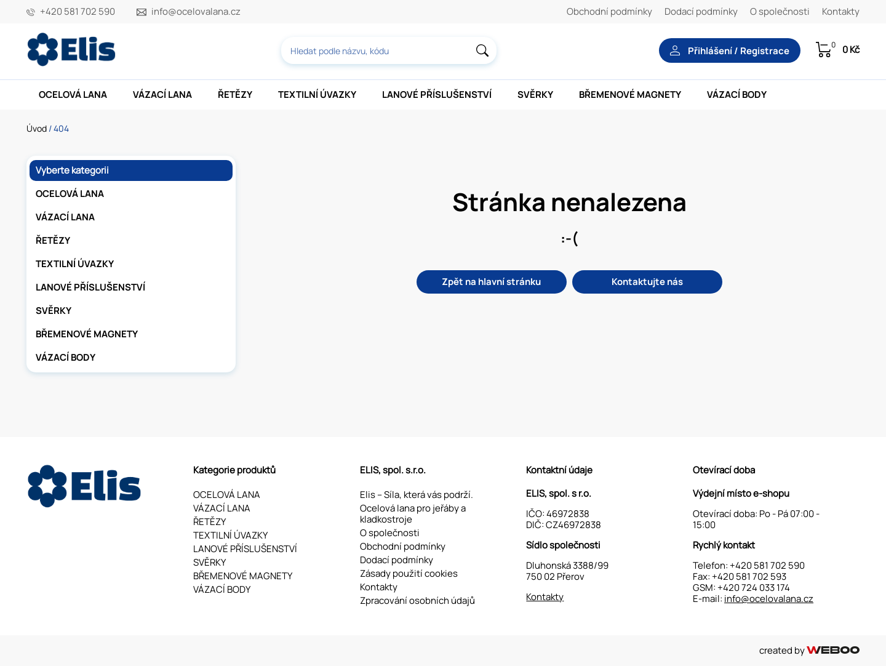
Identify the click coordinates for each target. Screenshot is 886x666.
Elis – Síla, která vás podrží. (416, 494)
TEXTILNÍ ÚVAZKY (317, 94)
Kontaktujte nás (647, 281)
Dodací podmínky (701, 11)
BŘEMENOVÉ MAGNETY (630, 94)
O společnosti (780, 11)
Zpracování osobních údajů (417, 600)
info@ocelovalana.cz (196, 11)
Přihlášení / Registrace (729, 50)
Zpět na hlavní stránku (491, 281)
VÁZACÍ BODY (737, 94)
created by (809, 650)
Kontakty (841, 11)
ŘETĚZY (235, 94)
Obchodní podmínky (609, 11)
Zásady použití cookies (409, 573)
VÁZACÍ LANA (162, 94)
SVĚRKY (535, 94)
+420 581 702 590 (77, 11)
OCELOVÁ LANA (73, 94)
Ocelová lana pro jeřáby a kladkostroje (413, 514)
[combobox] (389, 50)
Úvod (36, 128)
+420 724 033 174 (753, 587)
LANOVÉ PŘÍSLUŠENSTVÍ (437, 94)
